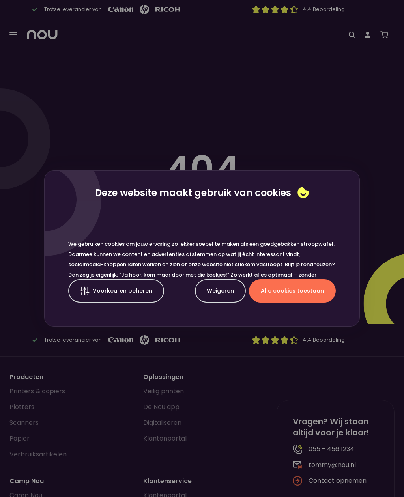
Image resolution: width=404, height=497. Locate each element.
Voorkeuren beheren (116, 290)
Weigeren (220, 291)
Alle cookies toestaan (292, 291)
